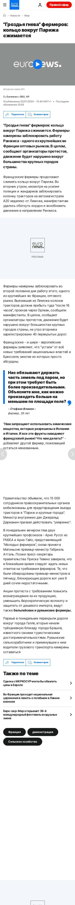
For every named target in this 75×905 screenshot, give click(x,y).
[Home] (4, 15)
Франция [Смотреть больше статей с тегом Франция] (14, 731)
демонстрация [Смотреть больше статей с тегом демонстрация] (42, 731)
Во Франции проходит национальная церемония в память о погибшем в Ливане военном (31, 698)
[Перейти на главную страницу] (14, 5)
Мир (26, 15)
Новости (15, 15)
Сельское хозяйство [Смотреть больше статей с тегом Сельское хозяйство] (22, 741)
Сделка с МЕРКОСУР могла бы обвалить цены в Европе (30, 683)
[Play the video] (37, 64)
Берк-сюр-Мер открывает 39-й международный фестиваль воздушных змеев (30, 714)
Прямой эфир (59, 4)
